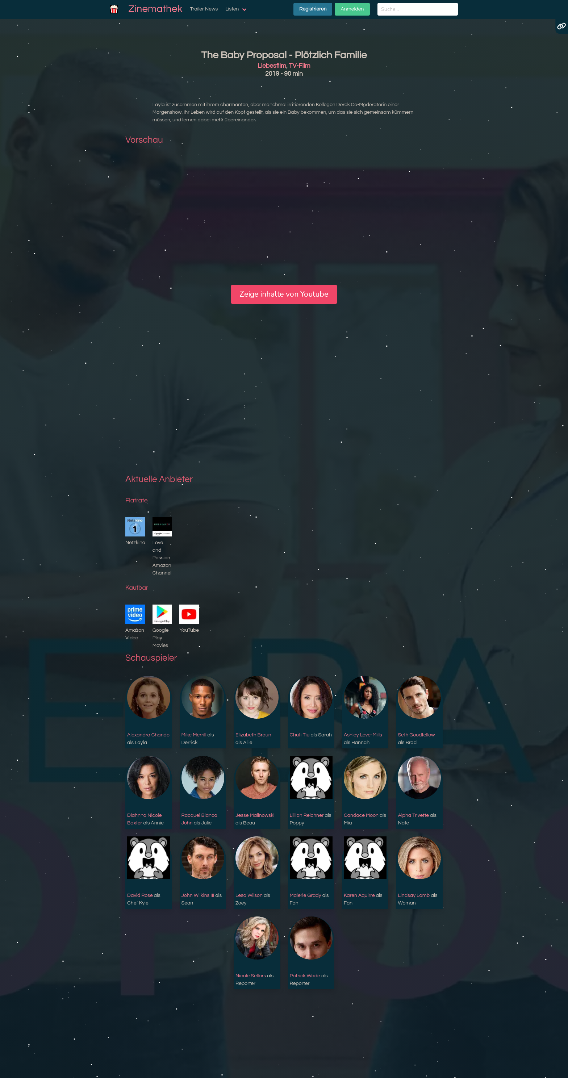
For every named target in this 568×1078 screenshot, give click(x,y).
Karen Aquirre (359, 895)
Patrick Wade (305, 975)
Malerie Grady (305, 895)
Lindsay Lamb (414, 895)
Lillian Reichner (307, 815)
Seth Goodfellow (416, 735)
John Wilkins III (197, 895)
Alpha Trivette (413, 815)
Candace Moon (361, 815)
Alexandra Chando (148, 735)
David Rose (140, 895)
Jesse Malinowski (255, 815)
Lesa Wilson (249, 895)
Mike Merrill (193, 735)
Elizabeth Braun (253, 735)
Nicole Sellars (250, 975)
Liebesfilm (272, 66)
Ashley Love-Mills (363, 735)
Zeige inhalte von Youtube (284, 294)
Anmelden (352, 9)
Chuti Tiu (300, 735)
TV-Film (299, 66)
